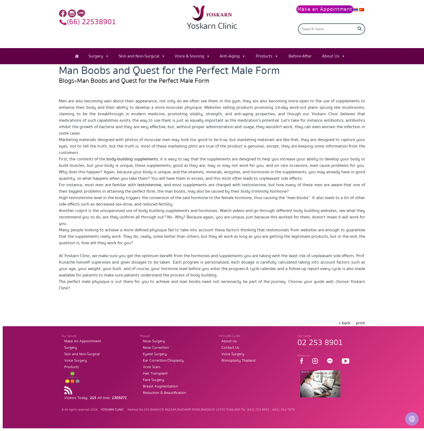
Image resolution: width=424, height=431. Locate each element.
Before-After (300, 56)
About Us (330, 56)
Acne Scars (151, 367)
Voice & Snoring (189, 56)
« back (344, 322)
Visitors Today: (95, 398)
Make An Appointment (82, 341)
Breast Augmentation (160, 386)
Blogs (66, 81)
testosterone (149, 184)
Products (264, 56)
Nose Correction (156, 348)
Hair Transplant (155, 373)
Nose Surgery (154, 341)
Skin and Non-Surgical (138, 56)
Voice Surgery (75, 361)
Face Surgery (153, 380)
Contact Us (230, 348)
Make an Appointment (324, 9)
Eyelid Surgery (155, 354)
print (360, 322)
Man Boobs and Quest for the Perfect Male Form (143, 81)
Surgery (95, 56)
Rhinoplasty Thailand (238, 361)
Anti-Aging (230, 56)
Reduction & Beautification (164, 393)
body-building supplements (132, 159)
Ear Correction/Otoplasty (163, 361)
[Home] (77, 56)
